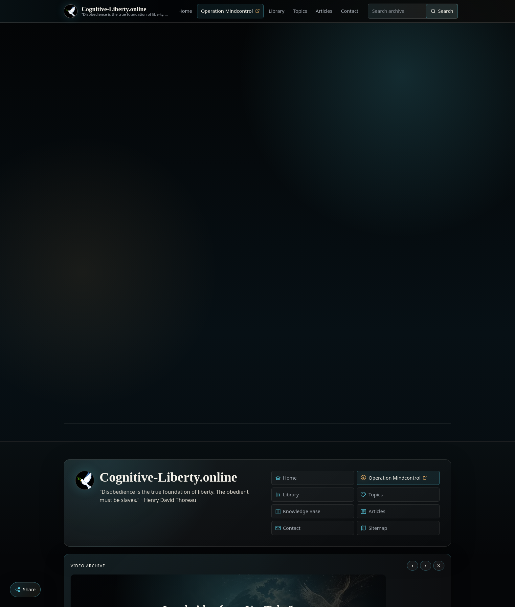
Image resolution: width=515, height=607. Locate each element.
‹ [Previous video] (413, 418)
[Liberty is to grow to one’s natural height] (263, 570)
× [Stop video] (438, 418)
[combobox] (397, 11)
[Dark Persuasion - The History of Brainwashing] (270, 570)
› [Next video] (426, 418)
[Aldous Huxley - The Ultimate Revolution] (248, 570)
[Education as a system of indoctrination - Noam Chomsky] (257, 570)
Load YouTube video (228, 527)
